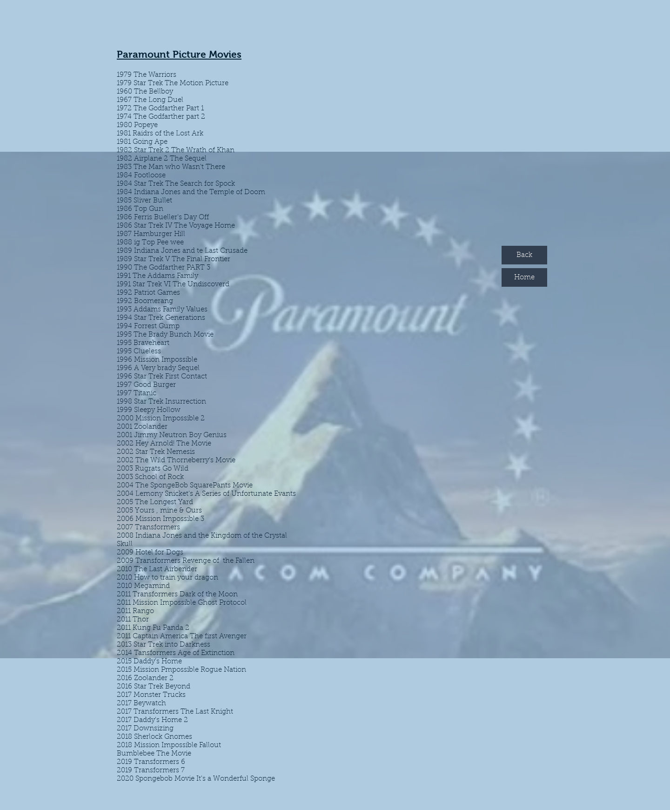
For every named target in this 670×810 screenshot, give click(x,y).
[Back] (524, 255)
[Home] (524, 277)
